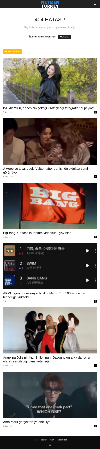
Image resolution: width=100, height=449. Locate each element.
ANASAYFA (64, 37)
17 (95, 365)
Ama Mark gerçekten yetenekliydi (27, 422)
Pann (52, 439)
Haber (36, 439)
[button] (5, 4)
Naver (43, 439)
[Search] (95, 4)
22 (95, 112)
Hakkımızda (62, 439)
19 (95, 237)
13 (95, 426)
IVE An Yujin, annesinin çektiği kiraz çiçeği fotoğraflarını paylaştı (49, 108)
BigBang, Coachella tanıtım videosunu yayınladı (37, 233)
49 (95, 176)
